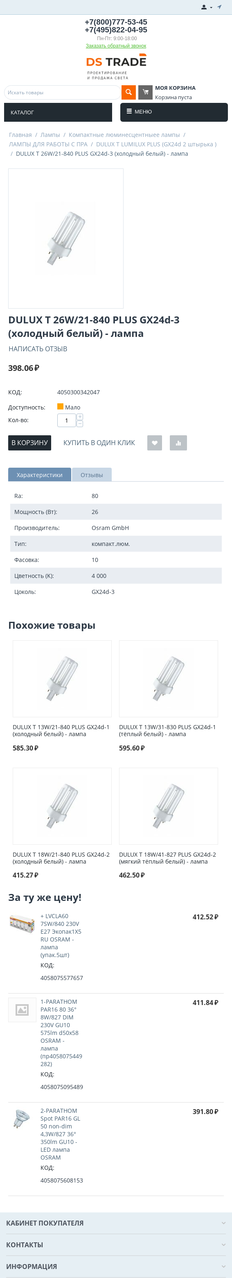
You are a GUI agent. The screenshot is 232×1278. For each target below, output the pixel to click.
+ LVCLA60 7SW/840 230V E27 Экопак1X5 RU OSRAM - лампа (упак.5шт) (61, 935)
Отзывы (92, 475)
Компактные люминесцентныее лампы (124, 135)
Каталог (22, 112)
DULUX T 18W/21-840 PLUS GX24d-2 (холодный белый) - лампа (61, 858)
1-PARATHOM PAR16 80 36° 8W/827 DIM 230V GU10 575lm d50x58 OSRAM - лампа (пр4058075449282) (61, 1033)
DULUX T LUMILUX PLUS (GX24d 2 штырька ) (156, 144)
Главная (20, 135)
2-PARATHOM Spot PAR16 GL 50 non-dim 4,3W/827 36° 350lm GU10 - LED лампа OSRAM (60, 1134)
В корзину (29, 442)
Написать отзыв (38, 348)
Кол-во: (18, 420)
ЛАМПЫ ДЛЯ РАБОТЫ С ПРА (48, 144)
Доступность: (26, 407)
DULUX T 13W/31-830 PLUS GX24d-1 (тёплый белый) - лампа (167, 731)
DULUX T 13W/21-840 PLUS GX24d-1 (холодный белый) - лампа (61, 731)
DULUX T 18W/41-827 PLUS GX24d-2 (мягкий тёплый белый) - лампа (167, 858)
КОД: (15, 392)
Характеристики (40, 475)
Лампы (50, 135)
